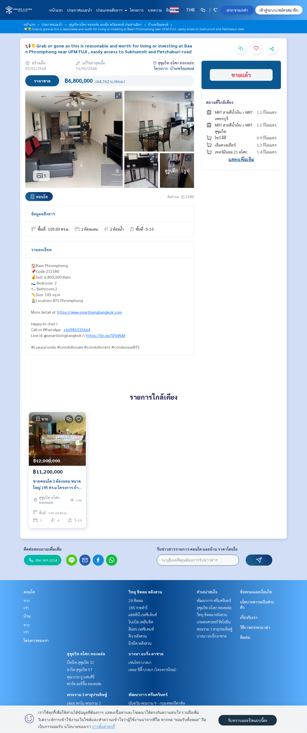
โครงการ (137, 9)
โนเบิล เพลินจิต (141, 621)
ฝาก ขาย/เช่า (237, 9)
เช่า (26, 607)
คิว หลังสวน (138, 635)
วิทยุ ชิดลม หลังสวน (145, 591)
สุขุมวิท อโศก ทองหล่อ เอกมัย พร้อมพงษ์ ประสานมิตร (105, 24)
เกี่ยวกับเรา (248, 617)
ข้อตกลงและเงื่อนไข (256, 591)
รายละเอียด (41, 249)
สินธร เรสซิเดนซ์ (141, 628)
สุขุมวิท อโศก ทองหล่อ (86, 653)
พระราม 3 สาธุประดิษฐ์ (87, 694)
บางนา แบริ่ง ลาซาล (146, 653)
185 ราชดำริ (138, 607)
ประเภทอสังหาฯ (111, 9)
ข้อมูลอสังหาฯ (43, 213)
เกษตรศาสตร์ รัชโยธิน (214, 621)
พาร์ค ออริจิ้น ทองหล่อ (84, 683)
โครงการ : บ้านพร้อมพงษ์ (174, 68)
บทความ (155, 9)
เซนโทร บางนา (140, 662)
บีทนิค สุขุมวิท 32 (80, 662)
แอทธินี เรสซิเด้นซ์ (143, 614)
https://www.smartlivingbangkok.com (89, 311)
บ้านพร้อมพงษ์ (158, 24)
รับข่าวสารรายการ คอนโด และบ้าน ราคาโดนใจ (197, 548)
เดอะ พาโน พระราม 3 (84, 703)
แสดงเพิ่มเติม (241, 159)
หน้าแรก (56, 9)
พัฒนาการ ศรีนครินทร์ (148, 694)
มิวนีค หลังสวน (140, 643)
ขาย (27, 600)
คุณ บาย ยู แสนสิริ (80, 676)
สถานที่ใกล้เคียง (219, 102)
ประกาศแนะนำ (79, 9)
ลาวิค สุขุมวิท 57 (79, 669)
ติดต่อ (171, 9)
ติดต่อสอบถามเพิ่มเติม (43, 548)
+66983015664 (76, 329)
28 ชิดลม (136, 600)
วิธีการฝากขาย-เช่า (255, 627)
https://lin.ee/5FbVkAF (106, 335)
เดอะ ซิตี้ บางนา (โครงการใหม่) (152, 669)
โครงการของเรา (36, 640)
